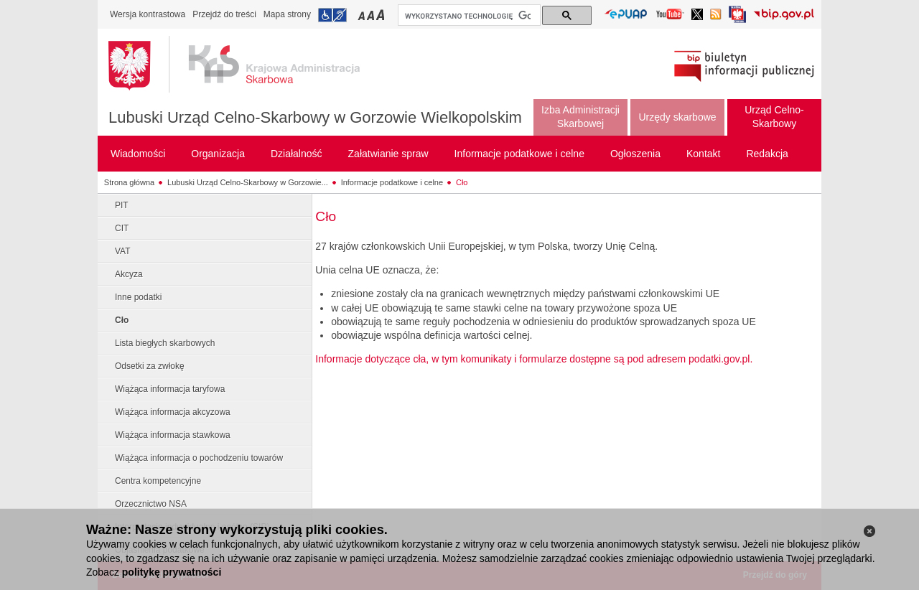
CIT (122, 228)
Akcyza (129, 274)
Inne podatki (138, 297)
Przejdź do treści (224, 14)
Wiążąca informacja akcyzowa (172, 412)
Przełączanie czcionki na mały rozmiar (363, 14)
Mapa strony (287, 14)
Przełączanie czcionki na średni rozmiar (372, 14)
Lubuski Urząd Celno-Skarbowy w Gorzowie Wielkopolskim (315, 117)
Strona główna (129, 182)
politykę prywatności (171, 572)
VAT (123, 251)
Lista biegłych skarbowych (165, 343)
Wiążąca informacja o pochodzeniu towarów (199, 458)
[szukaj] (468, 16)
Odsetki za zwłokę (150, 366)
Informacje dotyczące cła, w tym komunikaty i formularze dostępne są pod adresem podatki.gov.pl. (533, 359)
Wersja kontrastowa (147, 14)
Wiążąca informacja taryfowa (170, 389)
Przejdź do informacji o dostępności (332, 15)
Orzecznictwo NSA (151, 504)
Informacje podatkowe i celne (392, 182)
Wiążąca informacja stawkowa (172, 435)
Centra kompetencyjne (158, 481)
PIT (122, 205)
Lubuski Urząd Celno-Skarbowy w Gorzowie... (247, 182)
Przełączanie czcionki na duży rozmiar (381, 14)
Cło (462, 182)
